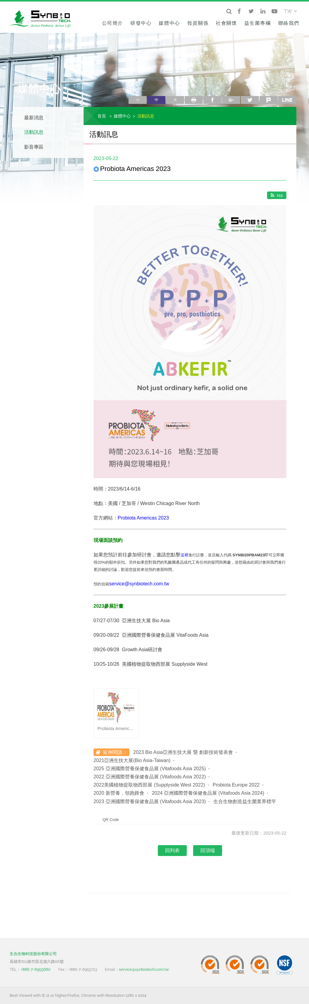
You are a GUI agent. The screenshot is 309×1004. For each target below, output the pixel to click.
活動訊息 (33, 132)
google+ (231, 100)
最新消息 (33, 118)
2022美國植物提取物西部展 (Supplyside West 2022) (149, 784)
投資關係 (198, 23)
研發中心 (140, 23)
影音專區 (33, 147)
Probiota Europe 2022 (236, 784)
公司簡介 (112, 23)
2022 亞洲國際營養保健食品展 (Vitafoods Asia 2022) (150, 776)
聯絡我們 (288, 23)
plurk (269, 100)
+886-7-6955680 (35, 969)
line (287, 100)
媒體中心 (169, 23)
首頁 (101, 115)
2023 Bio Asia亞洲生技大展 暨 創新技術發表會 (183, 752)
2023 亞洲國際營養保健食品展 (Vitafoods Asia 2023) (150, 801)
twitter (250, 100)
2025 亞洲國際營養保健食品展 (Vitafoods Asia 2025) (150, 768)
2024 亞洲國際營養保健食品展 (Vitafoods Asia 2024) (208, 793)
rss (277, 195)
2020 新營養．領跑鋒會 (119, 793)
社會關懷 (226, 23)
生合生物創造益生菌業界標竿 (244, 801)
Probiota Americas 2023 (143, 517)
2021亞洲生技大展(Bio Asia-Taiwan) (132, 760)
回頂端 (207, 850)
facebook (212, 100)
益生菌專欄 (257, 23)
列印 (194, 100)
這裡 (184, 555)
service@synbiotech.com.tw (139, 583)
